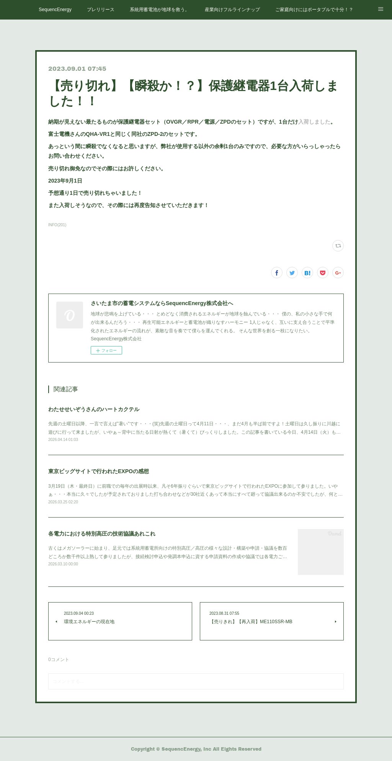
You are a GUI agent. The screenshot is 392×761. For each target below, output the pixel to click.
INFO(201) (57, 225)
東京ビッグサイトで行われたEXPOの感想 (98, 471)
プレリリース (100, 9)
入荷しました (314, 122)
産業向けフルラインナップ (232, 9)
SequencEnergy (55, 9)
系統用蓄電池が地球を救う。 (159, 9)
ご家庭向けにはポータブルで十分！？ (314, 9)
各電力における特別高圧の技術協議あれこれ (101, 534)
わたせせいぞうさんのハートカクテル (93, 409)
